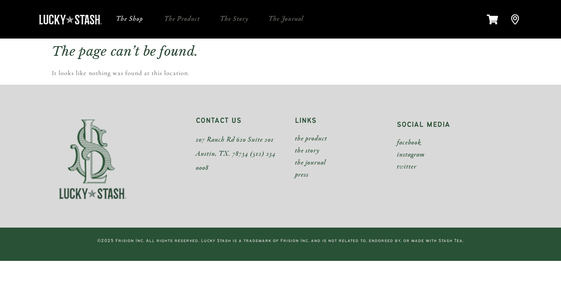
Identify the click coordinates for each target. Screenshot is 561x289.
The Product (182, 19)
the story (307, 151)
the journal (310, 163)
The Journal (285, 19)
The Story (234, 19)
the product (311, 139)
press (302, 175)
